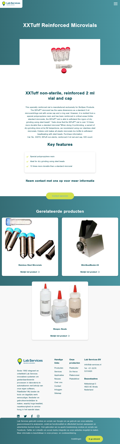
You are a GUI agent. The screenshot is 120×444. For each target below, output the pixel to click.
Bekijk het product (28, 272)
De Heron (73, 371)
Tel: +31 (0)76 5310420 (90, 370)
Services (58, 371)
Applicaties (59, 375)
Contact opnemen (60, 196)
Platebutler (73, 368)
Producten (58, 368)
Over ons (58, 382)
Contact (57, 386)
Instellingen (76, 439)
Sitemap (57, 393)
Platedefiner (74, 379)
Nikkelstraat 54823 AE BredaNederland (91, 387)
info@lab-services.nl (92, 365)
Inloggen (58, 390)
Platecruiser (74, 375)
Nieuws (57, 379)
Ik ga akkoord (94, 439)
